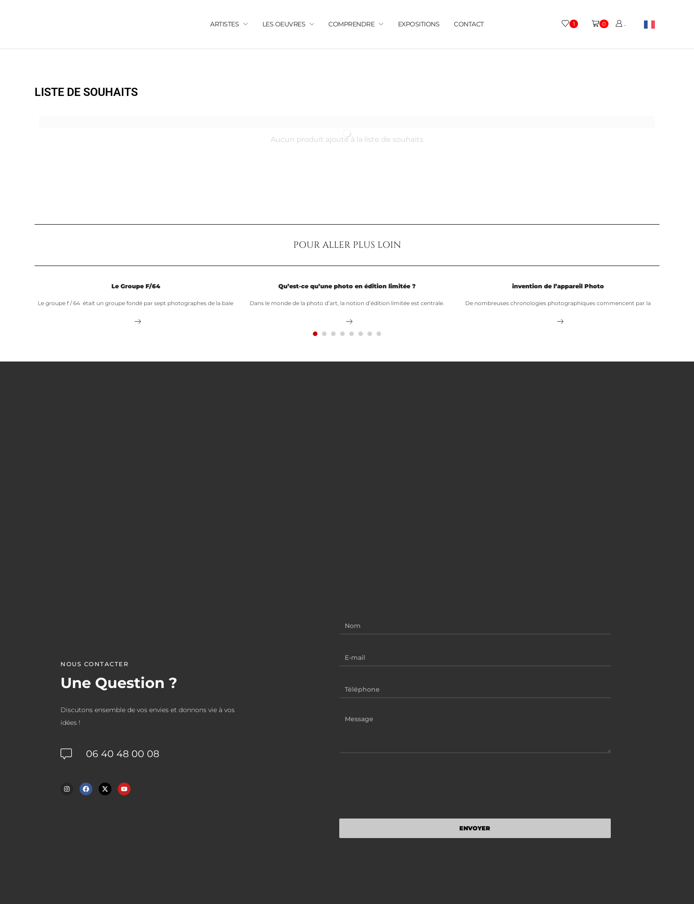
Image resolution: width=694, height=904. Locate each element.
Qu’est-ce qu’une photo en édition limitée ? (347, 286)
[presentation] (408, 786)
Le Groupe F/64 (135, 286)
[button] (315, 333)
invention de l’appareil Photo (558, 286)
